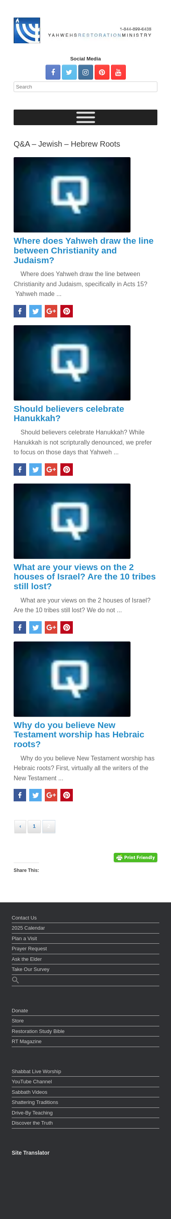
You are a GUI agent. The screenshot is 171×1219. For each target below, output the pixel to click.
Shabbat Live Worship (36, 1071)
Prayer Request (29, 948)
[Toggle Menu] (85, 117)
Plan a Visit (24, 938)
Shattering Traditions (35, 1102)
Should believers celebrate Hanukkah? (69, 413)
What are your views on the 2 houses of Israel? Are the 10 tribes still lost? (85, 576)
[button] (85, 981)
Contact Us (24, 918)
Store (18, 1021)
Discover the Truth (32, 1123)
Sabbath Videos (30, 1092)
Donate (20, 1010)
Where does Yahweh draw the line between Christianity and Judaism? (83, 250)
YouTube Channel (32, 1081)
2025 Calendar (28, 928)
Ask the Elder (27, 959)
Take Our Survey (30, 969)
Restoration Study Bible (38, 1031)
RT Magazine (27, 1041)
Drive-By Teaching (32, 1113)
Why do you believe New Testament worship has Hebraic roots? (79, 734)
